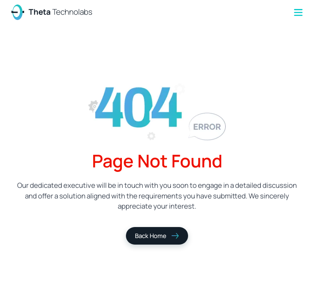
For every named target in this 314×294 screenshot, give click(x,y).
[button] (298, 12)
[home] (51, 12)
